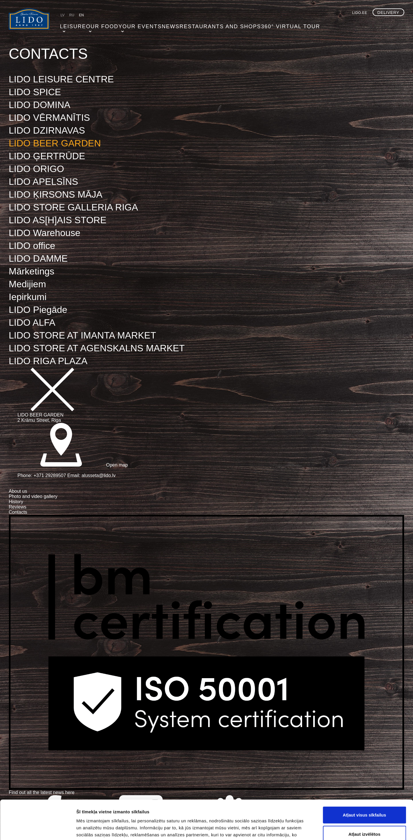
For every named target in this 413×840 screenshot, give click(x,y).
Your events (132, 24)
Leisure (70, 24)
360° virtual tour (263, 24)
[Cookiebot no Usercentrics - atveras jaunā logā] (37, 828)
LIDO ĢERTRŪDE (47, 156)
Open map (72, 464)
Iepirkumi (28, 297)
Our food (98, 24)
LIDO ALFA (32, 322)
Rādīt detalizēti (317, 828)
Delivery (388, 12)
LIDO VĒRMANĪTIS (49, 117)
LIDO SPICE (35, 92)
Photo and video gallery (33, 496)
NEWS (162, 24)
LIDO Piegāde (38, 309)
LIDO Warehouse (44, 233)
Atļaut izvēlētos (364, 797)
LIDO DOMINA (39, 105)
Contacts (18, 512)
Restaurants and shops (205, 24)
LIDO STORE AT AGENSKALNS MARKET (97, 348)
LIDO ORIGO (36, 169)
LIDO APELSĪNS (43, 181)
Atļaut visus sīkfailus (364, 778)
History (16, 501)
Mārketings (31, 271)
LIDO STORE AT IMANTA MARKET (82, 335)
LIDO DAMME (38, 258)
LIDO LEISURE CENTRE (61, 79)
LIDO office (32, 245)
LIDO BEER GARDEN (55, 143)
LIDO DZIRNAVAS (47, 130)
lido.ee (359, 13)
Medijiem (27, 284)
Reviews (17, 506)
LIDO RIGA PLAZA (48, 361)
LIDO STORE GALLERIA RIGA (73, 207)
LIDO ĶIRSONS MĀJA (55, 194)
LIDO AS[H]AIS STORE (58, 220)
